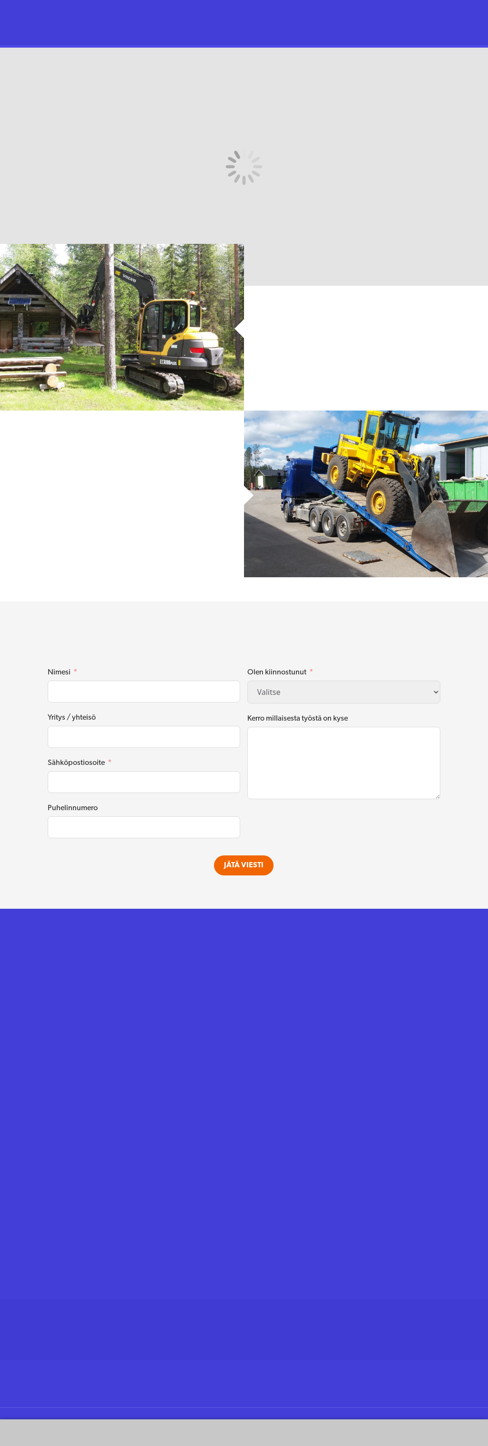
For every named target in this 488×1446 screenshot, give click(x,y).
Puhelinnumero (73, 808)
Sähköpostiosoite (76, 763)
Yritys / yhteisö (72, 718)
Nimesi (59, 672)
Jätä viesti (244, 865)
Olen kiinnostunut (276, 672)
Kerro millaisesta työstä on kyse (297, 719)
